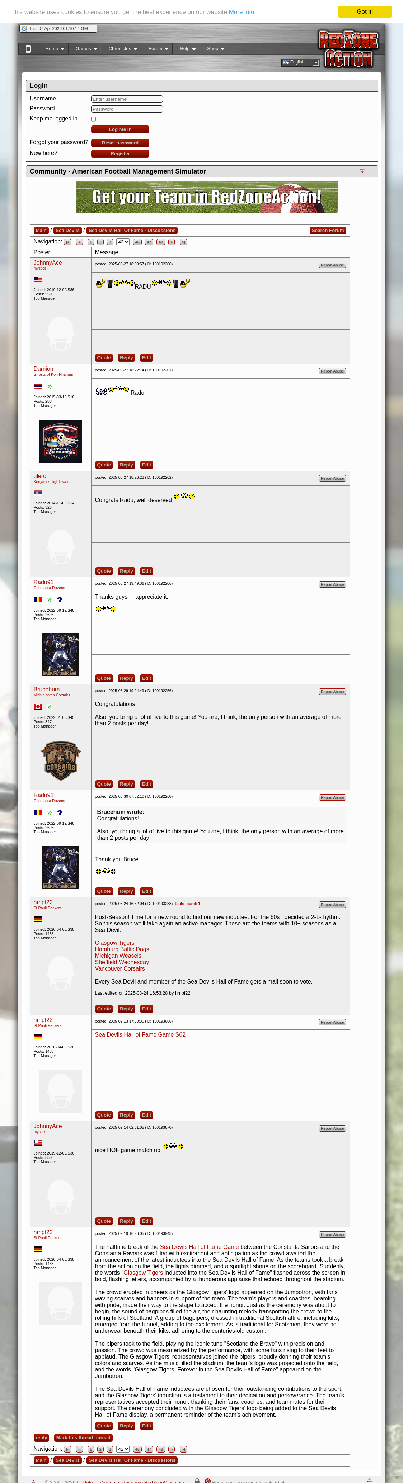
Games (82, 50)
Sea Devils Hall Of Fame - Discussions (132, 230)
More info (241, 12)
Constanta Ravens (49, 588)
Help (184, 50)
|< (67, 242)
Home (51, 50)
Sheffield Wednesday (122, 962)
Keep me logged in (54, 118)
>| (183, 242)
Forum (154, 50)
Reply (126, 357)
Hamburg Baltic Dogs (122, 949)
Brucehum (47, 689)
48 (161, 242)
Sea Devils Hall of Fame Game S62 (140, 1035)
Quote (104, 357)
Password (42, 108)
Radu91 (44, 582)
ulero (40, 476)
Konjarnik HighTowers (52, 481)
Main (41, 230)
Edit (146, 357)
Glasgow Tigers (115, 943)
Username (43, 98)
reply (41, 1437)
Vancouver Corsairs (120, 969)
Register (120, 153)
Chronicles (119, 50)
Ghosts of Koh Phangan (54, 374)
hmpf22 (43, 902)
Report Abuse (332, 265)
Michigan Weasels (118, 956)
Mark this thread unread (83, 1437)
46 (137, 242)
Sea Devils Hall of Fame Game (199, 1247)
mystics (40, 268)
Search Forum (328, 230)
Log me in (120, 129)
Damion (43, 369)
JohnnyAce (48, 263)
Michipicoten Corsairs (52, 695)
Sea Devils (68, 230)
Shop (212, 50)
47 (149, 242)
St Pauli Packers (48, 908)
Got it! (365, 11)
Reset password (120, 143)
